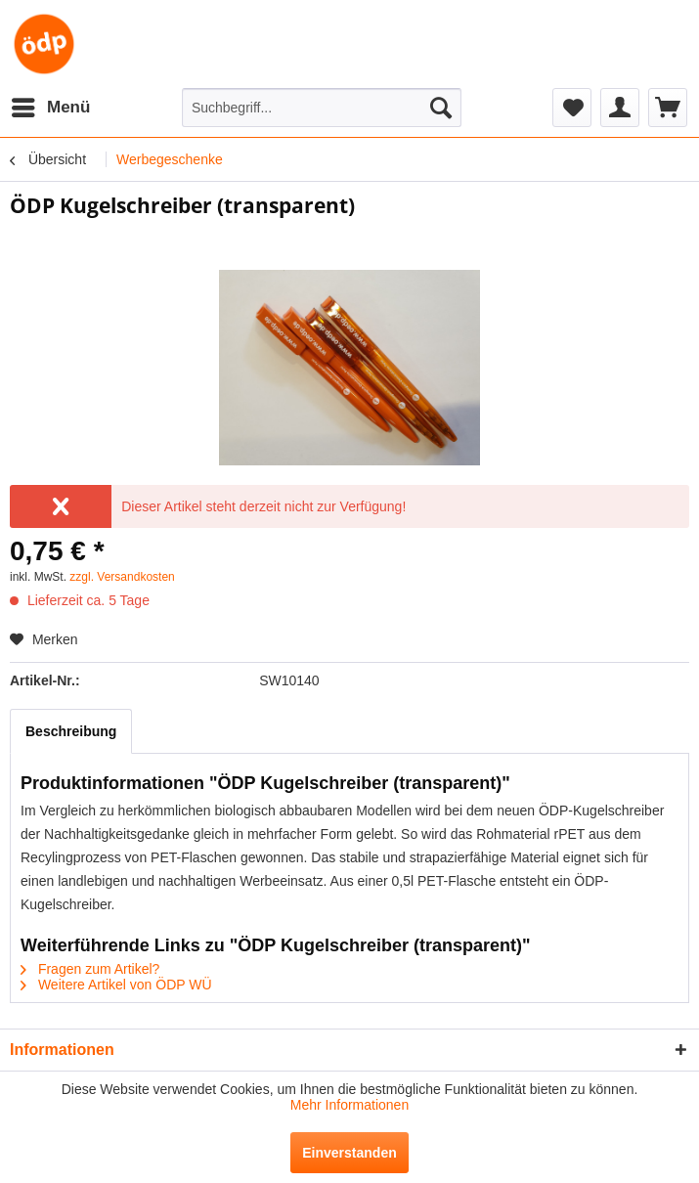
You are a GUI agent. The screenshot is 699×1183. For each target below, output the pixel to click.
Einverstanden (349, 1153)
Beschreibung (70, 731)
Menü (51, 104)
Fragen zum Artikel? (90, 969)
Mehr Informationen (349, 1105)
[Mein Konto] (619, 107)
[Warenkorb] (667, 107)
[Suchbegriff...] (321, 107)
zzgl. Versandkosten (121, 577)
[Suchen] (440, 107)
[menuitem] (50, 107)
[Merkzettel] (571, 107)
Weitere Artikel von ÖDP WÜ (116, 984)
